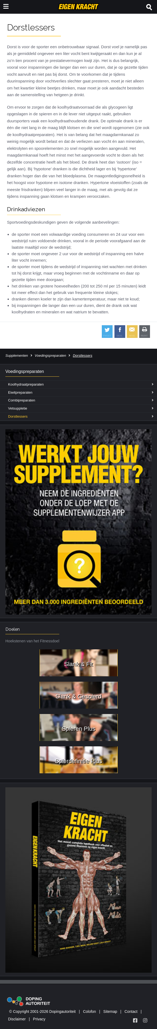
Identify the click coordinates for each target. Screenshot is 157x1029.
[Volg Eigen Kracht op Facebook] (135, 1020)
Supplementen (16, 356)
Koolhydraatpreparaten (26, 384)
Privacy (39, 1019)
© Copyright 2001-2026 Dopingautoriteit (42, 1011)
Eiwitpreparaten (20, 392)
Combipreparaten (21, 400)
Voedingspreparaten (50, 356)
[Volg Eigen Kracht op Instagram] (145, 1020)
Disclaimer (17, 1019)
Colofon (89, 1011)
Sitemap (110, 1011)
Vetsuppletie (17, 408)
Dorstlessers (17, 416)
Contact (130, 1011)
